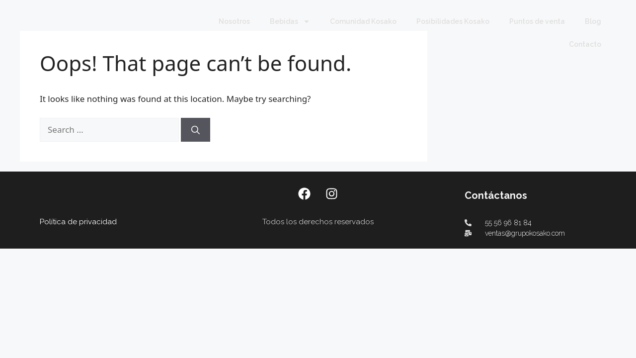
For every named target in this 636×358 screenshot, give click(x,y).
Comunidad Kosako (363, 21)
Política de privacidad (78, 198)
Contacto (585, 44)
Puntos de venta (537, 21)
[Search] (195, 107)
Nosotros (234, 21)
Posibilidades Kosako (452, 21)
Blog (593, 21)
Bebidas (290, 21)
